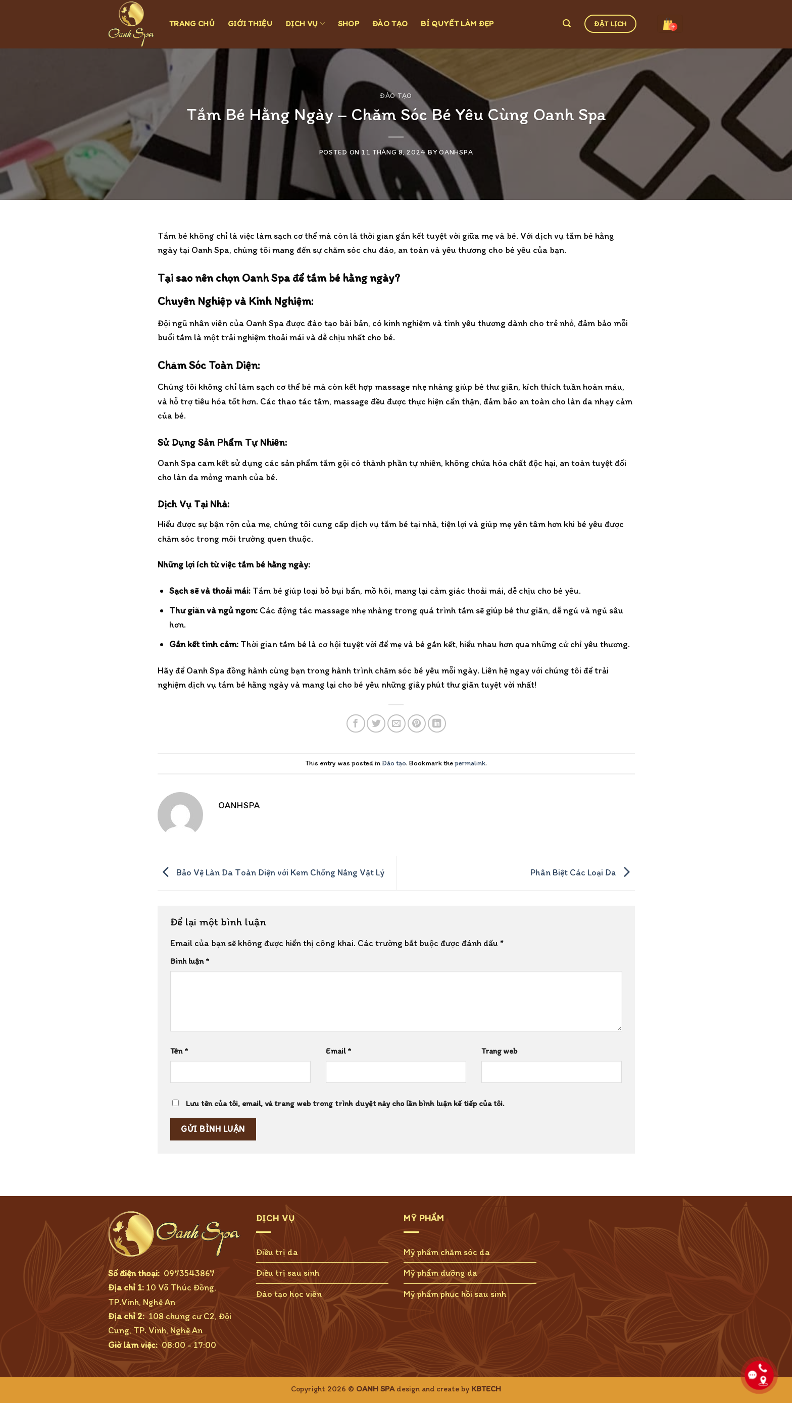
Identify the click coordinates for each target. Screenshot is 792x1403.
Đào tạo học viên (289, 1293)
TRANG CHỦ (192, 23)
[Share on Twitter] (376, 723)
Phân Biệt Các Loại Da (582, 872)
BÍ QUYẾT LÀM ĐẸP (457, 23)
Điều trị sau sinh (288, 1272)
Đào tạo (396, 95)
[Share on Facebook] (355, 723)
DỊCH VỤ (305, 23)
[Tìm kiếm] (567, 23)
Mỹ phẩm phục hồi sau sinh (455, 1293)
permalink (470, 763)
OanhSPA (456, 152)
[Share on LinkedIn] (437, 723)
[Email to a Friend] (396, 723)
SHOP (348, 23)
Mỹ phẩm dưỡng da (440, 1272)
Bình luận (189, 961)
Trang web (499, 1051)
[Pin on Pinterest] (417, 723)
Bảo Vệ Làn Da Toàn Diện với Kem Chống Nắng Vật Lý (271, 872)
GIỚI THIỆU (250, 23)
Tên (179, 1051)
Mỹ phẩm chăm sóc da (447, 1251)
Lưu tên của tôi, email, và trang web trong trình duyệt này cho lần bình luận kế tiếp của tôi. (345, 1103)
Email (338, 1051)
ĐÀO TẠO (390, 23)
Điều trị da (277, 1251)
